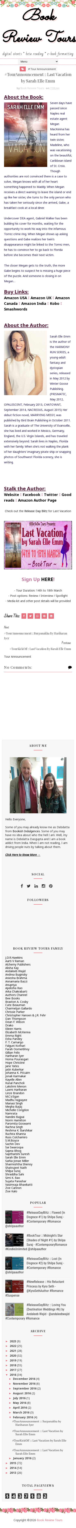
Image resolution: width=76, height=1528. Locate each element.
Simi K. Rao (12, 1179)
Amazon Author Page (37, 501)
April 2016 (20, 1409)
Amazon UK (41, 299)
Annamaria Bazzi (16, 982)
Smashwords (15, 310)
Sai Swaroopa (14, 1148)
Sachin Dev (12, 1145)
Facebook (31, 496)
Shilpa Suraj (12, 1172)
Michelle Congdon (17, 1111)
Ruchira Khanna (15, 1135)
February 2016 (23, 1418)
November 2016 (24, 1385)
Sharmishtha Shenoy (18, 1165)
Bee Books (12, 999)
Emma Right (13, 1037)
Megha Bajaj (13, 1108)
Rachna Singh (14, 1128)
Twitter (51, 496)
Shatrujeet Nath (16, 1169)
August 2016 (22, 1394)
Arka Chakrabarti (16, 993)
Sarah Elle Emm (15, 1159)
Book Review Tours (38, 27)
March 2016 (21, 1414)
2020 (13, 1357)
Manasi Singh (14, 1104)
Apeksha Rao (13, 989)
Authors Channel (16, 996)
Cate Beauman (15, 1006)
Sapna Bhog (13, 1152)
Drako (9, 1027)
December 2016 (24, 1380)
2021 (13, 1352)
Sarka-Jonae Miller (17, 1162)
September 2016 (25, 1390)
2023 (13, 1342)
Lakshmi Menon (15, 1087)
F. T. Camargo (14, 1044)
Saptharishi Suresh (17, 1155)
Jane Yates (12, 1067)
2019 (13, 1361)
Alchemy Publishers (18, 966)
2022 (13, 1347)
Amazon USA (15, 299)
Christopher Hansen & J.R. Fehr (25, 1016)
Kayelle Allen (13, 1081)
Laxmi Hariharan (16, 1091)
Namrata (11, 1115)
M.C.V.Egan (12, 1098)
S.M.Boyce (12, 1142)
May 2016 (20, 1404)
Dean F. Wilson (15, 1023)
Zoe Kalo (11, 1193)
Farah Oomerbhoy (17, 1050)
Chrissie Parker (15, 1013)
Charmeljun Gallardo (18, 1010)
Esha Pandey (13, 1040)
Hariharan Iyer (14, 1057)
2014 (13, 1469)
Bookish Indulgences (26, 832)
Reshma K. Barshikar (18, 1131)
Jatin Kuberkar (14, 1071)
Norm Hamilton (15, 1121)
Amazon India (33, 304)
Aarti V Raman (14, 962)
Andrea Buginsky (16, 976)
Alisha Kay (12, 969)
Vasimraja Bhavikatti (18, 1186)
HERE (47, 580)
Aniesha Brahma (16, 979)
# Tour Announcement (42, 69)
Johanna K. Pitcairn (17, 1074)
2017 (13, 1371)
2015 (13, 1464)
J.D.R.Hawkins (14, 959)
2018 (13, 1366)
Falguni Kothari (15, 1047)
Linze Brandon (14, 1094)
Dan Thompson (15, 1020)
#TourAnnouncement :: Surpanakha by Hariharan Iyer (36, 1424)
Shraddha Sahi (14, 1176)
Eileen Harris (13, 1030)
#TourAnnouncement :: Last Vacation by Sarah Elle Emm (37, 1433)
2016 (13, 1376)
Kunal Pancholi (15, 1084)
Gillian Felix (12, 1054)
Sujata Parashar (15, 1182)
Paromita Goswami (18, 1125)
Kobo (54, 304)
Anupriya (11, 986)
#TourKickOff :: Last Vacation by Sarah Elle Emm (39, 1443)
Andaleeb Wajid (15, 972)
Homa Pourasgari (16, 1060)
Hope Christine (15, 1064)
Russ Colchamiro (16, 1138)
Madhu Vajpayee (16, 1101)
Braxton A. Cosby (16, 1003)
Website (11, 496)
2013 (13, 1474)
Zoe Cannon (13, 1189)
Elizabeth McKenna (17, 1033)
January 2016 (22, 1459)
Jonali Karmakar (15, 1077)
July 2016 (19, 1399)
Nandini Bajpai (14, 1118)
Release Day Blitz (35, 512)
